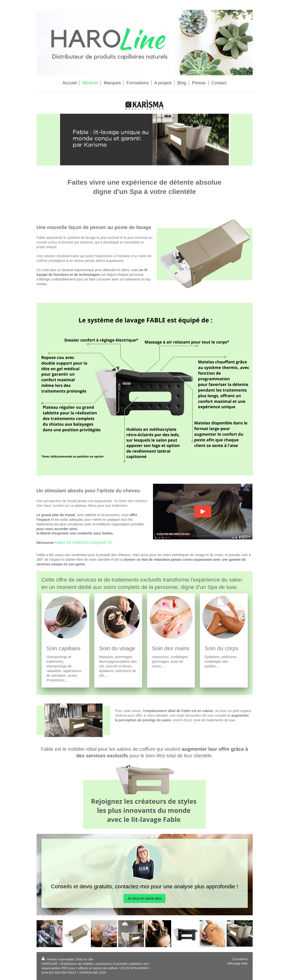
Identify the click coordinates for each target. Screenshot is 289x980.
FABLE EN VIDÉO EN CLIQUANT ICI (83, 543)
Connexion (240, 959)
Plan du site (84, 959)
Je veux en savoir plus (144, 898)
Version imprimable (58, 959)
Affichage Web (237, 963)
